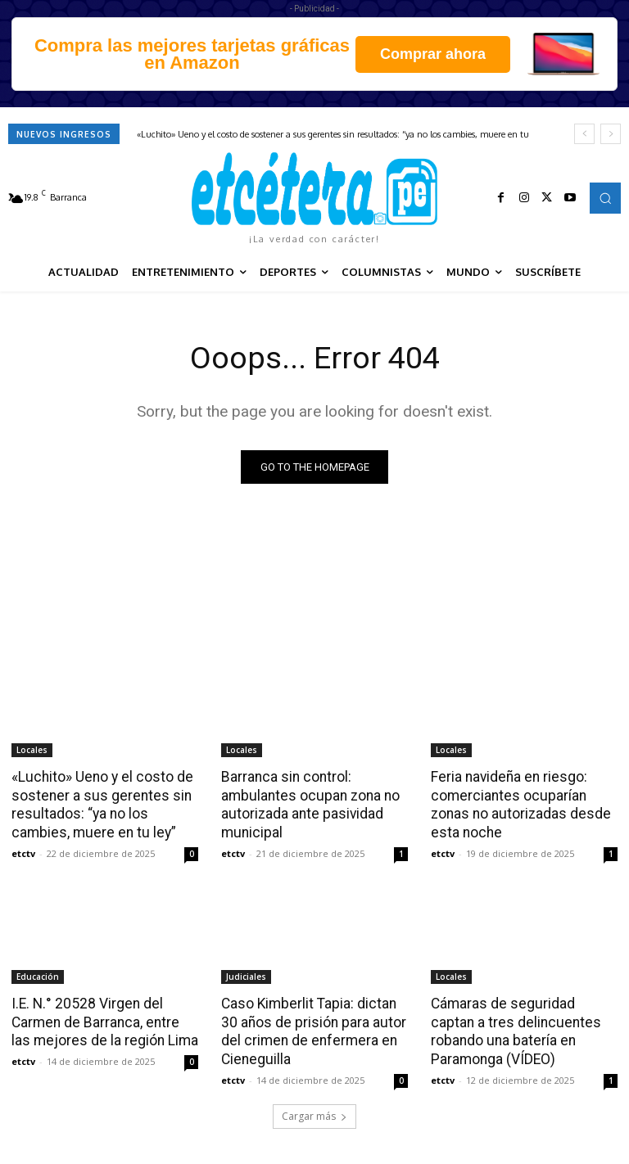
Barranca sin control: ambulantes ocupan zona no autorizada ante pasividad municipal (307, 804)
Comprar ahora (433, 54)
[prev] (584, 134)
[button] (605, 198)
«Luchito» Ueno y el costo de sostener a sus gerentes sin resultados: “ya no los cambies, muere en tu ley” (99, 804)
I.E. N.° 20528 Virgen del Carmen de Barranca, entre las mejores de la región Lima (103, 1019)
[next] (610, 134)
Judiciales (246, 974)
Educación (37, 974)
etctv (23, 851)
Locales (32, 750)
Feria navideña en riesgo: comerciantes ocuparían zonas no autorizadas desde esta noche (518, 804)
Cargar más (314, 1112)
